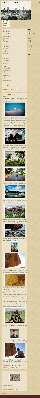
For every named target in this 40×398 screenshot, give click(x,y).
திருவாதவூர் (17, 368)
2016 (29, 41)
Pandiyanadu (11, 90)
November (31, 45)
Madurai (9, 90)
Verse (17, 90)
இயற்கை (15, 368)
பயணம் (24, 368)
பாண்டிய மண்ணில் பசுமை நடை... (10, 94)
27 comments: (11, 367)
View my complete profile (33, 33)
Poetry (13, 90)
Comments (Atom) (6, 393)
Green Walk (7, 368)
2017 (29, 40)
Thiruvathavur (11, 368)
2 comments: (11, 89)
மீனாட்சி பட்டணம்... (10, 3)
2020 (29, 39)
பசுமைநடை (22, 368)
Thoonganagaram (15, 90)
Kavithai (7, 90)
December (31, 44)
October (30, 46)
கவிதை (19, 90)
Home (16, 392)
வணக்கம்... (5, 371)
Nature (9, 368)
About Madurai (5, 90)
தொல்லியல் (19, 368)
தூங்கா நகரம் (21, 90)
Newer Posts (3, 392)
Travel (13, 368)
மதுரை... (4, 29)
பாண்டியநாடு (24, 90)
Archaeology (5, 368)
